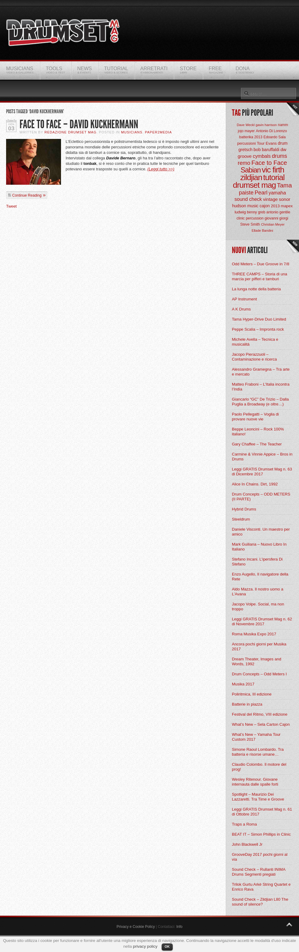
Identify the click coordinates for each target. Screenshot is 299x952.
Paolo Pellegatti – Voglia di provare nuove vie (255, 416)
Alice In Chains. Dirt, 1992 (255, 484)
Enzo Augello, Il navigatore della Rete (260, 576)
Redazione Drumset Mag (71, 132)
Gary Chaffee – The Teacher (257, 444)
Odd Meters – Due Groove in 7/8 (260, 264)
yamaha (277, 192)
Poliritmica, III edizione (252, 694)
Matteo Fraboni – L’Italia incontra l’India (261, 386)
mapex (287, 206)
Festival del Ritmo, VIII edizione (259, 714)
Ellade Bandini (262, 230)
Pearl (261, 193)
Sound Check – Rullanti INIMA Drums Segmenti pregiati (258, 872)
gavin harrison (266, 125)
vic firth (273, 169)
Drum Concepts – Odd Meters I (259, 674)
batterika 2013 (250, 137)
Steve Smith (250, 224)
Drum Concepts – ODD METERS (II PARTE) (261, 496)
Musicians (131, 132)
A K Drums (241, 309)
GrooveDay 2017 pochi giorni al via (259, 857)
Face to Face (269, 162)
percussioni (246, 143)
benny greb (256, 212)
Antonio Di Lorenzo (271, 131)
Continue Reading (26, 195)
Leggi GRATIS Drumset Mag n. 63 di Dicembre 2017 (262, 471)
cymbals (262, 156)
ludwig (240, 212)
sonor (284, 199)
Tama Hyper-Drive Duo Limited (259, 319)
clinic (240, 218)
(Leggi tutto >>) (160, 169)
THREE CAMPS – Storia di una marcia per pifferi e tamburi (259, 276)
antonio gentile (278, 212)
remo (244, 163)
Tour (261, 143)
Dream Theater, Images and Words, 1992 (256, 661)
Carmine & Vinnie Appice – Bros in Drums (262, 456)
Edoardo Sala (274, 137)
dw (283, 149)
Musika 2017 (243, 684)
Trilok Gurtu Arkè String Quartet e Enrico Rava (261, 887)
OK (167, 946)
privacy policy (145, 946)
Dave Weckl (245, 125)
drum (283, 143)
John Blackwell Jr (247, 844)
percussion (255, 218)
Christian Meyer (273, 224)
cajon (265, 205)
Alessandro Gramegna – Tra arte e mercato (261, 371)
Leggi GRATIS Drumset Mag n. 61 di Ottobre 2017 (262, 811)
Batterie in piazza (247, 704)
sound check (248, 199)
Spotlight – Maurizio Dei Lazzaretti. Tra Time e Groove (258, 796)
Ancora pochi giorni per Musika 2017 (259, 646)
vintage (270, 199)
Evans (271, 143)
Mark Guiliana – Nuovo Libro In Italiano (259, 546)
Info (179, 927)
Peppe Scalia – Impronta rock (258, 329)
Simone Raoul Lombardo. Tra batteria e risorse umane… (258, 752)
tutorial (274, 177)
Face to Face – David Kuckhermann (79, 124)
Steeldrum (241, 519)
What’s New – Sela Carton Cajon (261, 724)
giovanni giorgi (276, 218)
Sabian (251, 170)
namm (283, 125)
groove (245, 156)
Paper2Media (158, 132)
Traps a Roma (244, 824)
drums (279, 156)
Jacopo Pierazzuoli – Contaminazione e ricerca (254, 357)
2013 (275, 206)
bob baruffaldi (266, 149)
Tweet (11, 206)
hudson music (245, 205)
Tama (284, 185)
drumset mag (254, 185)
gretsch (246, 149)
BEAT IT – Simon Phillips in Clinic (261, 834)
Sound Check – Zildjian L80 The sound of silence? (260, 902)
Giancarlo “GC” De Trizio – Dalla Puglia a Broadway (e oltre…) (260, 401)
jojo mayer (246, 131)
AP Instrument (244, 299)
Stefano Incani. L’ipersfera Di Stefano (257, 561)
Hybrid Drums (244, 509)
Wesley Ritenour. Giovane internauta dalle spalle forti (255, 782)
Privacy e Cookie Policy (136, 927)
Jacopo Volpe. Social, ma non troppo (258, 606)
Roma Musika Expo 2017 (254, 634)
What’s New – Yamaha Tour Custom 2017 (256, 737)
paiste (246, 193)
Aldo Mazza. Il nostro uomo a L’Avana (257, 591)
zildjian (251, 177)
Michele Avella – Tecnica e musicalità (255, 342)
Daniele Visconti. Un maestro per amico (261, 531)
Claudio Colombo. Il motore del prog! (259, 767)
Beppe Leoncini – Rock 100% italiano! (258, 431)
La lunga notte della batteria (256, 289)
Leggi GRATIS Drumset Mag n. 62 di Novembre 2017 (262, 621)
